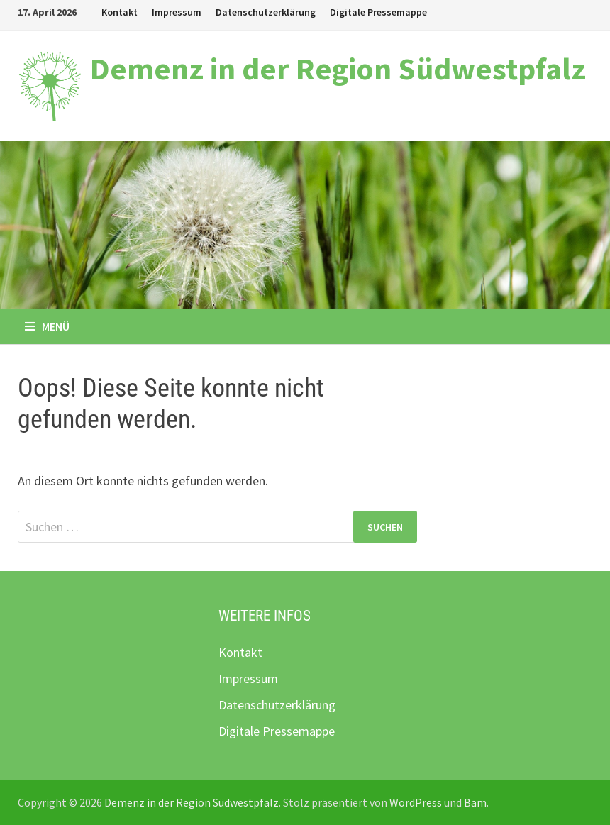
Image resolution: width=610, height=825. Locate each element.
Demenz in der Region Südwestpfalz (338, 68)
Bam (475, 802)
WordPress (415, 802)
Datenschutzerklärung (266, 12)
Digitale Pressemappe (378, 12)
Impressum (176, 12)
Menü (47, 326)
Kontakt (119, 12)
